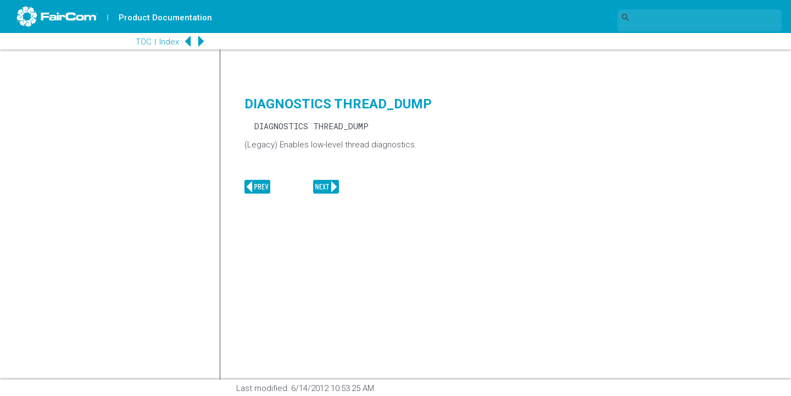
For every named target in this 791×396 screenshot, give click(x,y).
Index (168, 42)
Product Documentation (165, 18)
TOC (143, 42)
